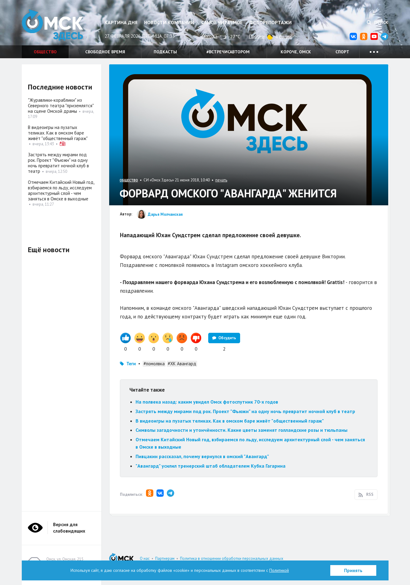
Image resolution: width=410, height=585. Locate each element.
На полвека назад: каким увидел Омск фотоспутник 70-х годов (207, 402)
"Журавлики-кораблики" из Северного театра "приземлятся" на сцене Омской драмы (61, 105)
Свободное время (105, 52)
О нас (145, 558)
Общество (45, 52)
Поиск (377, 22)
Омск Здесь (52, 25)
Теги (131, 364)
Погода (209, 36)
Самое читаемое (222, 22)
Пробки (257, 36)
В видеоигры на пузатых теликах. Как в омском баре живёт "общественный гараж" (230, 421)
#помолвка (154, 364)
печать (221, 180)
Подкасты (165, 52)
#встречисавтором (228, 52)
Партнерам (164, 558)
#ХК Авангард (182, 364)
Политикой (279, 570)
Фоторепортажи (270, 22)
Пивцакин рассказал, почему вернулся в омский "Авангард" (202, 456)
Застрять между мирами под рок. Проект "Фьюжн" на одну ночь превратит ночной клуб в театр (245, 411)
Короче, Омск (296, 52)
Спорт (342, 52)
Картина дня (121, 22)
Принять (353, 570)
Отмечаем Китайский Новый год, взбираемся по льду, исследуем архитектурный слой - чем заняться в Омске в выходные (61, 190)
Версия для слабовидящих (69, 528)
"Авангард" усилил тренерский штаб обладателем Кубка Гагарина (210, 466)
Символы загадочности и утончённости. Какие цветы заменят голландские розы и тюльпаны (241, 430)
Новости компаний (169, 22)
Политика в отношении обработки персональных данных (231, 558)
